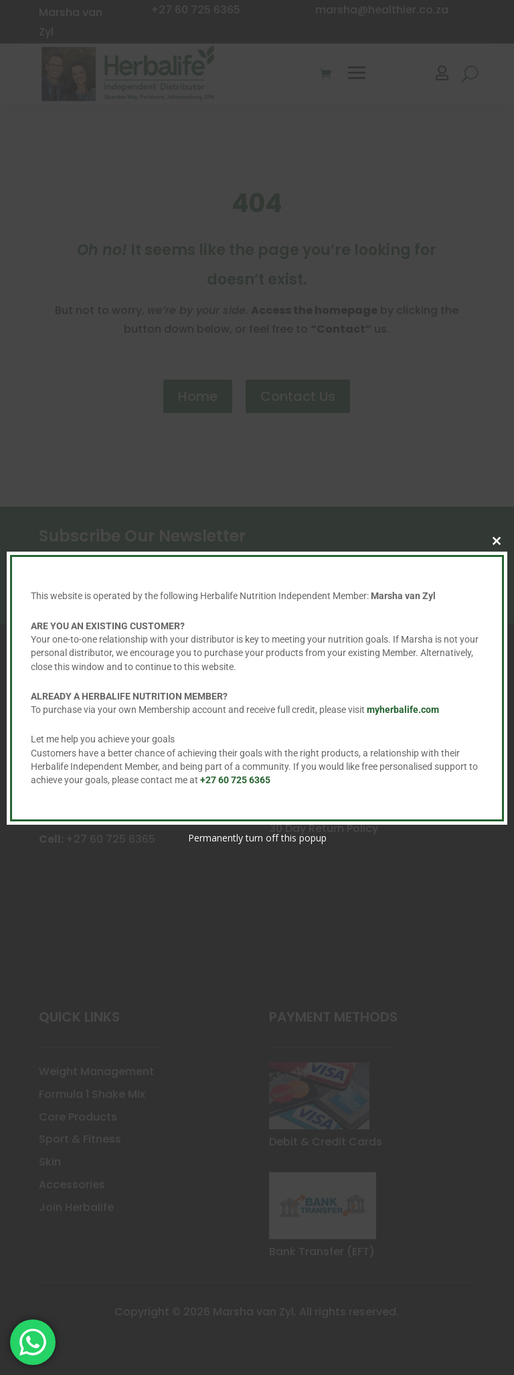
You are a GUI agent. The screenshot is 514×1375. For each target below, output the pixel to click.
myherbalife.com (403, 709)
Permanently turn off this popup (257, 837)
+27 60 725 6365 (235, 780)
